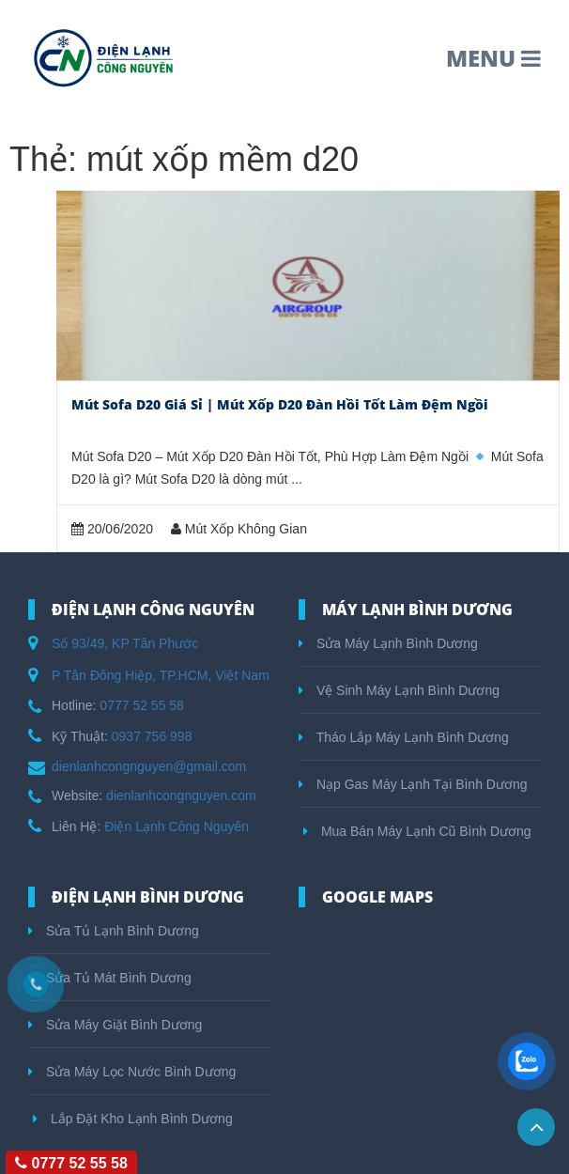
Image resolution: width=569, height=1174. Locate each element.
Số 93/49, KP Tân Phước (125, 643)
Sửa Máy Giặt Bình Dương (115, 1024)
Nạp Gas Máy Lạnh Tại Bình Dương (413, 784)
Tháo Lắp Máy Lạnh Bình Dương (404, 737)
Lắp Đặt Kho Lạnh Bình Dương (133, 1118)
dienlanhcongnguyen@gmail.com (149, 766)
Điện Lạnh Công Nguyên (176, 826)
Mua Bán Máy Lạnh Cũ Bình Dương (417, 831)
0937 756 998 (152, 736)
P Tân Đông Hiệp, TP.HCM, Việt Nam (160, 675)
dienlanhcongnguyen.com (181, 795)
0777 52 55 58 (142, 705)
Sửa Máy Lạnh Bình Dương (388, 643)
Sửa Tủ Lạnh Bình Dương (113, 930)
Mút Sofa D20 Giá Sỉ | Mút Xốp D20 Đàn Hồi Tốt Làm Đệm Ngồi (279, 404)
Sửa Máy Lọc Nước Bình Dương (132, 1071)
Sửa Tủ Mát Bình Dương (110, 977)
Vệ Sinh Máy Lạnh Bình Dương (399, 690)
